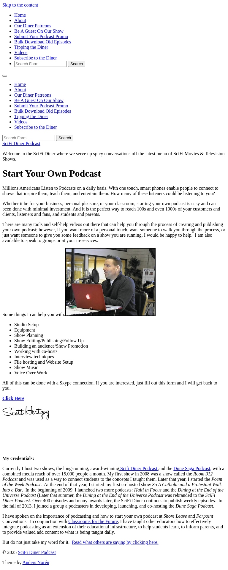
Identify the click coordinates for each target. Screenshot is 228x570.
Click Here (13, 398)
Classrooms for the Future (93, 521)
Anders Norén (36, 562)
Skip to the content (20, 4)
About (20, 20)
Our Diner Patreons (32, 25)
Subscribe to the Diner (35, 57)
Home (20, 15)
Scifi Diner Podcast (138, 468)
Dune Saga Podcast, (192, 468)
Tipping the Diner (31, 47)
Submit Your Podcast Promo (41, 36)
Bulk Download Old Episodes (42, 41)
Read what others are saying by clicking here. (115, 542)
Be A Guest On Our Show (39, 31)
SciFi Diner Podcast (21, 143)
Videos (20, 52)
